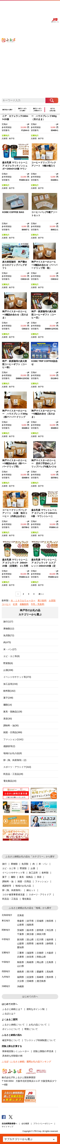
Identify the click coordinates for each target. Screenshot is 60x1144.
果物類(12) (8, 628)
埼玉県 (50, 930)
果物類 (14, 864)
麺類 (13, 877)
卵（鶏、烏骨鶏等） (12, 890)
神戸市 (12, 138)
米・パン (43, 864)
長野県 (30, 943)
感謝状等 (6, 885)
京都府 (40, 952)
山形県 (20, 924)
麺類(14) (7, 704)
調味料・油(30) (11, 725)
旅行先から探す (7, 109)
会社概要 (25, 1123)
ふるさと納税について (13, 1024)
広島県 (50, 962)
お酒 (33, 868)
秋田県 (50, 921)
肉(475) (7, 642)
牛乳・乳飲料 (37, 604)
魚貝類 (25, 864)
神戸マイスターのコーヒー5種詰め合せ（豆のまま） (43, 413)
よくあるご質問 (31, 5)
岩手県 (30, 921)
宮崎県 (30, 981)
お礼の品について (38, 1024)
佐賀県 (30, 977)
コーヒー (6, 604)
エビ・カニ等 (9, 868)
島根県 (30, 962)
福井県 (50, 939)
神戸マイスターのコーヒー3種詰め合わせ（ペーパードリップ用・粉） (44, 265)
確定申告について (11, 1040)
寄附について (31, 1029)
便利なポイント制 (35, 1009)
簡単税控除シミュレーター (15, 1051)
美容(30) (7, 718)
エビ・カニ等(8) (11, 656)
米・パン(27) (9, 649)
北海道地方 (7, 915)
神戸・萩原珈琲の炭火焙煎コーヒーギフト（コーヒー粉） (14, 364)
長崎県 (40, 977)
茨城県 (20, 930)
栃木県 (30, 930)
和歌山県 (41, 956)
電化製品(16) (9, 781)
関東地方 (6, 930)
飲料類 (45, 872)
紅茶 (15, 604)
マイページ (39, 5)
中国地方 (6, 962)
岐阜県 (40, 943)
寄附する (45, 5)
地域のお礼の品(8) (12, 753)
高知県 (50, 971)
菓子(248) (8, 697)
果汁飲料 (42, 600)
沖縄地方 (6, 986)
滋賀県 (30, 952)
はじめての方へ (22, 5)
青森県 (20, 921)
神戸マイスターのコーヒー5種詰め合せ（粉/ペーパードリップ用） (14, 463)
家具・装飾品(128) (12, 711)
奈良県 (30, 956)
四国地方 (6, 971)
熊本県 (50, 977)
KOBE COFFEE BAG (13, 212)
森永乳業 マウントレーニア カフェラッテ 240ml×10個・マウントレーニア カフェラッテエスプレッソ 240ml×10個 (44, 516)
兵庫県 (5, 138)
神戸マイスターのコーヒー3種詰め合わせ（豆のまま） (15, 314)
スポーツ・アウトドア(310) (17, 767)
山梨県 (20, 943)
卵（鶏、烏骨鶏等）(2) (14, 760)
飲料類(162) (9, 691)
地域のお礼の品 (23, 885)
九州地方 (6, 977)
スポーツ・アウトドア (40, 894)
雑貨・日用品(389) (12, 732)
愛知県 (20, 947)
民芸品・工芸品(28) (13, 774)
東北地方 (6, 920)
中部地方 (6, 939)
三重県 (20, 952)
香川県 (30, 971)
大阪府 (50, 952)
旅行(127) (8, 621)
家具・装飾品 (26, 877)
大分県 (20, 981)
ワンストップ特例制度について (40, 1040)
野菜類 (23, 868)
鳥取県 (20, 962)
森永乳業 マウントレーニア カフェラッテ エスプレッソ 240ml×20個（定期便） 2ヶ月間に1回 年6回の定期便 (44, 565)
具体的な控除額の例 (12, 1055)
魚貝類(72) (8, 635)
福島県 (30, 924)
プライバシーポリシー (42, 1123)
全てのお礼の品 (52, 109)
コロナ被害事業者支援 (13, 894)
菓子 (4, 877)
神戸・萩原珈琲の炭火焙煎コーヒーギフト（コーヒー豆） (43, 314)
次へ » (41, 594)
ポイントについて (11, 1029)
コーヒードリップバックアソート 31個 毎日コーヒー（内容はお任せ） (14, 513)
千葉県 (20, 934)
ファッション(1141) (13, 739)
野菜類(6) (8, 663)
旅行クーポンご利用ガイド (37, 109)
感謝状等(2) (9, 746)
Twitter (11, 1117)
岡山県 (40, 962)
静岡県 (50, 943)
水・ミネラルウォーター (23, 600)
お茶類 (52, 600)
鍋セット (31, 890)
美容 (39, 877)
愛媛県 (40, 971)
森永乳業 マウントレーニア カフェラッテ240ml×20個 (15, 116)
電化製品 (26, 899)
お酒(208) (8, 670)
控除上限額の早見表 (43, 1051)
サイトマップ (7, 1126)
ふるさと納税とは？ (12, 1009)
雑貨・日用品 (24, 881)
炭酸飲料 (24, 604)
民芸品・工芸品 (10, 899)
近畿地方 (5, 135)
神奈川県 (41, 934)
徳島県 (20, 971)
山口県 (20, 966)
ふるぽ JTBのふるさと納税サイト (10, 51)
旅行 (4, 864)
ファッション (41, 881)
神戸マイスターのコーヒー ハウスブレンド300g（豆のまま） (44, 116)
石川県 (40, 939)
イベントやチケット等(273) (17, 677)
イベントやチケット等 (13, 872)
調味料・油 (7, 881)
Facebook (4, 1117)
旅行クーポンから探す (22, 109)
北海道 (20, 915)
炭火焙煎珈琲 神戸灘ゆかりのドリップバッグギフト (14, 265)
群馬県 (40, 930)
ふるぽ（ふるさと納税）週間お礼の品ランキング (26, 1061)
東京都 (30, 934)
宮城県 (40, 921)
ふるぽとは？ (9, 1013)
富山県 (30, 939)
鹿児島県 (41, 981)
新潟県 (20, 939)
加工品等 (33, 872)
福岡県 (20, 977)
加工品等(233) (10, 684)
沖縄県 (20, 986)
